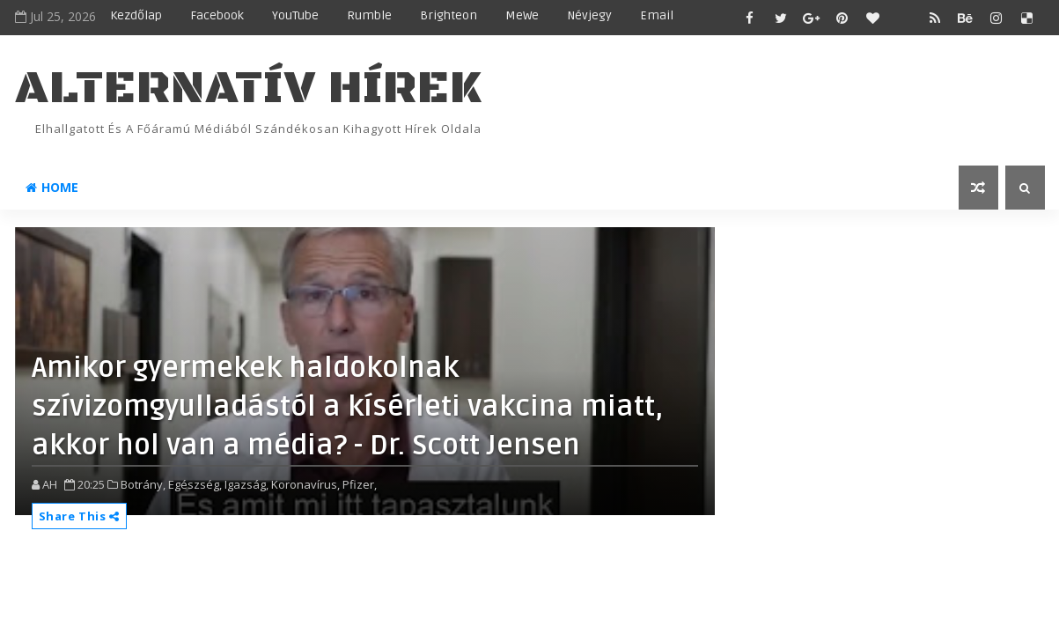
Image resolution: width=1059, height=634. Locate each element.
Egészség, (195, 484)
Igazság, (246, 484)
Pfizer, (359, 484)
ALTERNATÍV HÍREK (248, 88)
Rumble (369, 15)
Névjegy (589, 15)
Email (656, 15)
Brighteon (448, 15)
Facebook (217, 15)
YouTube (295, 15)
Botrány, (143, 484)
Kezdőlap (136, 15)
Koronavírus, (305, 484)
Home (52, 187)
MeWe (522, 15)
